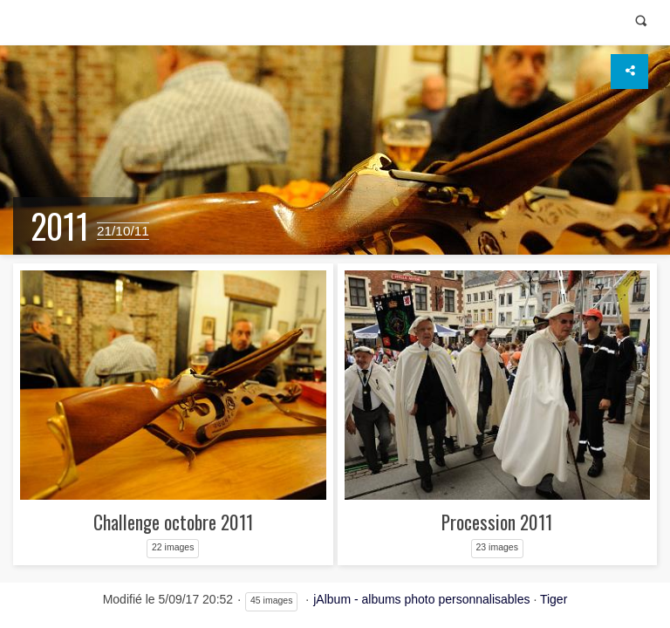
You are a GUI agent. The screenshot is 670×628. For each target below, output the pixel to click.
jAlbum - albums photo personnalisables (421, 599)
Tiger (553, 599)
